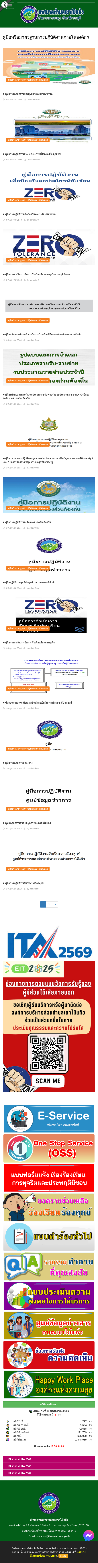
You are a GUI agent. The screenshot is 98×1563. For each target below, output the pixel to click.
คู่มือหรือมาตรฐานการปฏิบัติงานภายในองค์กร (28, 80)
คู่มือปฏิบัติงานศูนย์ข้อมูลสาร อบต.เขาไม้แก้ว (27, 823)
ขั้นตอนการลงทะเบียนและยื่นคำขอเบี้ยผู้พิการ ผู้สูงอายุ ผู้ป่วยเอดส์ (37, 702)
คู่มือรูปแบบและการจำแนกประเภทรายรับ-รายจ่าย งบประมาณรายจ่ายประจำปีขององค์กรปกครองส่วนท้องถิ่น (46, 396)
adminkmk (35, 99)
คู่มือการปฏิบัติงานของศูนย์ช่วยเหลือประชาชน (27, 93)
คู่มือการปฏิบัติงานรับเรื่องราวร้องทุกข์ (23, 883)
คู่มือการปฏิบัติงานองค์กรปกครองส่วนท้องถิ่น (27, 522)
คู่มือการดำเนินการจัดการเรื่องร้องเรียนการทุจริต (29, 642)
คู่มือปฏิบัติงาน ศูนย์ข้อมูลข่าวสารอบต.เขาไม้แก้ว (29, 582)
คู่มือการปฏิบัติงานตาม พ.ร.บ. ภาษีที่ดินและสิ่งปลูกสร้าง (32, 154)
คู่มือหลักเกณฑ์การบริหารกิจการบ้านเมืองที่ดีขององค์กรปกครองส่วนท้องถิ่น (42, 334)
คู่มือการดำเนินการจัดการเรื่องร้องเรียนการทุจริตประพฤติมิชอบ (36, 274)
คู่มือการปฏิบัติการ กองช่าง (17, 762)
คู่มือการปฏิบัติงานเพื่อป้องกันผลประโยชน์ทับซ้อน (29, 214)
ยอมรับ (63, 1556)
